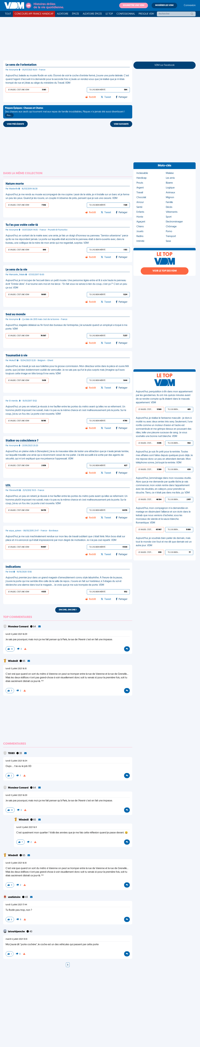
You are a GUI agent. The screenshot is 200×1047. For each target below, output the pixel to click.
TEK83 (11, 753)
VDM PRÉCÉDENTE (15, 124)
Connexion (190, 5)
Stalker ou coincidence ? (22, 440)
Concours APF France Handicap (34, 14)
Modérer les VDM (164, 5)
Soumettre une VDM (133, 5)
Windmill (13, 661)
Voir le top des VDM (164, 271)
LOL (8, 485)
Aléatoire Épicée (92, 14)
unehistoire (14, 897)
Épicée (75, 14)
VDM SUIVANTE (121, 124)
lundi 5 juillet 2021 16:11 (26, 827)
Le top (109, 14)
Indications (13, 566)
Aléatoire (62, 14)
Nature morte (15, 183)
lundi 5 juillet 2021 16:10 (16, 669)
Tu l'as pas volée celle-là (22, 225)
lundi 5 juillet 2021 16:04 (16, 761)
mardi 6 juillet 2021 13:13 (16, 939)
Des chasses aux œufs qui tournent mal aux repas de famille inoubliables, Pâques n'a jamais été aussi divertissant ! (65, 112)
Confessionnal (125, 14)
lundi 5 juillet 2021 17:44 (16, 905)
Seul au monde (16, 314)
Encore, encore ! (68, 610)
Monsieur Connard (18, 627)
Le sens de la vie (16, 269)
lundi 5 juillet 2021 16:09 (16, 634)
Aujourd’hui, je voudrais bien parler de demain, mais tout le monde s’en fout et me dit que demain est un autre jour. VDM (164, 542)
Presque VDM (146, 14)
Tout (8, 14)
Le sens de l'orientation (21, 64)
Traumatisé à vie (16, 355)
